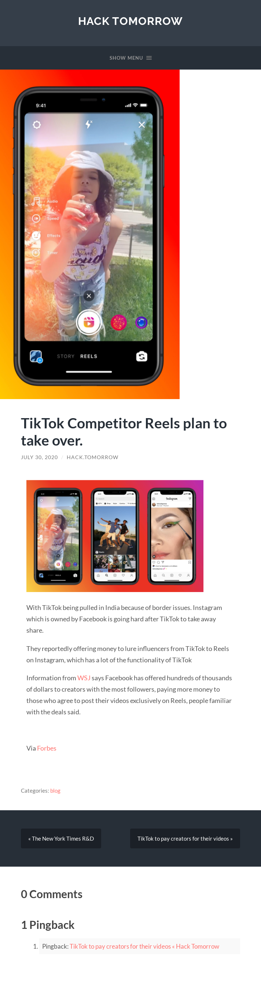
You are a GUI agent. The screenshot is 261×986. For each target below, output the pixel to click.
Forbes (46, 748)
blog (55, 790)
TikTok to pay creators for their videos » (185, 838)
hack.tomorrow (92, 457)
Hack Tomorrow (130, 21)
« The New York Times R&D (61, 838)
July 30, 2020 (39, 457)
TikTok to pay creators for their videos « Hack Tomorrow (144, 946)
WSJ (84, 678)
